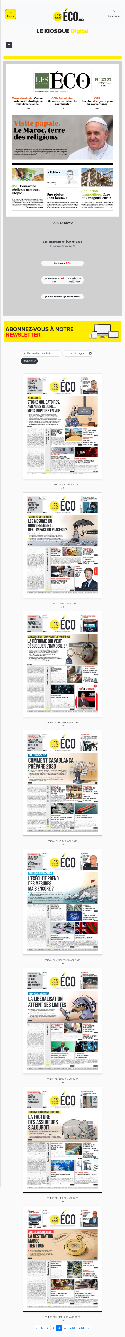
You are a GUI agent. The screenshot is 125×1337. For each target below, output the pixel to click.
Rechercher (29, 361)
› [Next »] (88, 1328)
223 (81, 1328)
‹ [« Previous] (36, 1328)
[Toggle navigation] (9, 45)
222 (72, 1328)
